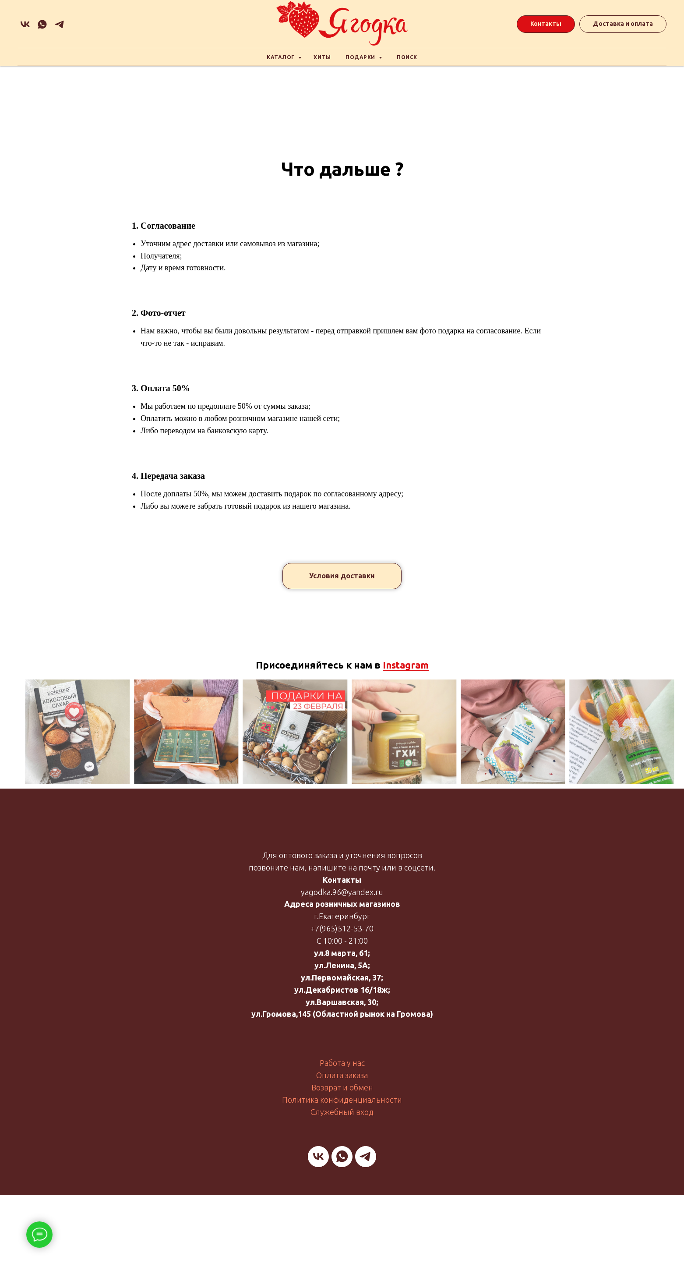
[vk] (25, 24)
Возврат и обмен (342, 1087)
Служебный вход (342, 1112)
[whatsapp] (42, 24)
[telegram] (365, 1156)
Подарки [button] (361, 57)
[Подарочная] (59, 24)
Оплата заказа (342, 1075)
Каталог (281, 57)
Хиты (322, 57)
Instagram (406, 664)
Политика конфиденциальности (342, 1099)
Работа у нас (342, 1062)
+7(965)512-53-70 (342, 928)
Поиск (407, 57)
